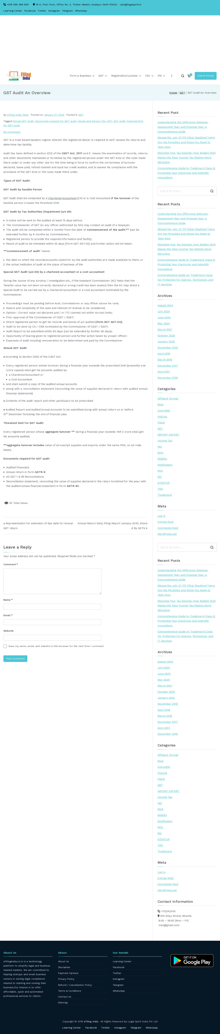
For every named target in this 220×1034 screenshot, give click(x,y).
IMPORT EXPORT (168, 434)
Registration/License (126, 75)
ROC (160, 470)
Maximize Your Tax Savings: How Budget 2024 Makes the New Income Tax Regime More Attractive (187, 157)
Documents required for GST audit (55, 121)
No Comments (11, 132)
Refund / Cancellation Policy (75, 985)
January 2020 (166, 341)
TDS (160, 488)
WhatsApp (81, 10)
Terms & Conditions (69, 990)
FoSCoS (162, 416)
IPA (161, 75)
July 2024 (164, 311)
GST (102, 75)
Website (8, 630)
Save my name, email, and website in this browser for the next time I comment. (56, 646)
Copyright (164, 410)
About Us (63, 961)
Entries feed (165, 522)
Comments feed (168, 528)
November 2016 (168, 377)
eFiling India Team (18, 114)
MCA (160, 452)
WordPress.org (167, 534)
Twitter (42, 10)
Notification (165, 464)
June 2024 (164, 317)
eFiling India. (91, 1021)
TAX (149, 75)
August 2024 (165, 305)
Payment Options (68, 973)
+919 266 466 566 (18, 4)
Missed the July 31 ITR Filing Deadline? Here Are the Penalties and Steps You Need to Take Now (186, 142)
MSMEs (162, 458)
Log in (161, 516)
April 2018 (164, 353)
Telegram (67, 10)
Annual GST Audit (23, 121)
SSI (160, 476)
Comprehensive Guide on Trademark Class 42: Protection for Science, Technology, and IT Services (185, 280)
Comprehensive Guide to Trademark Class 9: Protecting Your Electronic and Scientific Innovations (186, 173)
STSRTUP (164, 482)
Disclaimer (64, 967)
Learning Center (12, 10)
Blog (160, 404)
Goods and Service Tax (91, 121)
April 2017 (164, 371)
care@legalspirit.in (130, 4)
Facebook (30, 10)
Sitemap (63, 1002)
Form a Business (82, 75)
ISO (160, 446)
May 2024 (164, 323)
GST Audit (119, 121)
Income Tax (165, 440)
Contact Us (64, 996)
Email (8, 615)
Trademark (165, 495)
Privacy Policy (66, 979)
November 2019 (168, 347)
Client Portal (205, 75)
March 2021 (165, 329)
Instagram (54, 10)
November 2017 (168, 365)
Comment (10, 564)
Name (8, 599)
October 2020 (166, 335)
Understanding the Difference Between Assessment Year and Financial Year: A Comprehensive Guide (183, 127)
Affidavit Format (168, 398)
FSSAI (161, 422)
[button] (92, 75)
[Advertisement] (110, 44)
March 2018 (165, 359)
